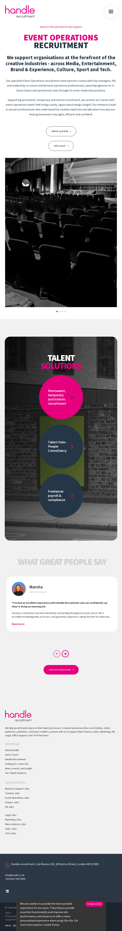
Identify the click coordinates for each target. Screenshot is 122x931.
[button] (57, 311)
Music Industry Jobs (15, 824)
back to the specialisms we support (61, 27)
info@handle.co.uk (14, 875)
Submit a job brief (59, 131)
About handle (12, 750)
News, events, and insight (18, 768)
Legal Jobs (11, 815)
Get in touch (59, 145)
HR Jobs (9, 807)
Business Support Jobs (17, 789)
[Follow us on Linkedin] (7, 891)
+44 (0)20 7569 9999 (15, 879)
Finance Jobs (12, 802)
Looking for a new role (16, 764)
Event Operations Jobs (17, 798)
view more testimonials (60, 669)
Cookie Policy (51, 925)
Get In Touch (11, 755)
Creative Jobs (12, 793)
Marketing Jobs (13, 819)
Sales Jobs (11, 829)
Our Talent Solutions (16, 773)
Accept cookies (94, 904)
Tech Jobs (10, 833)
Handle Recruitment (15, 759)
